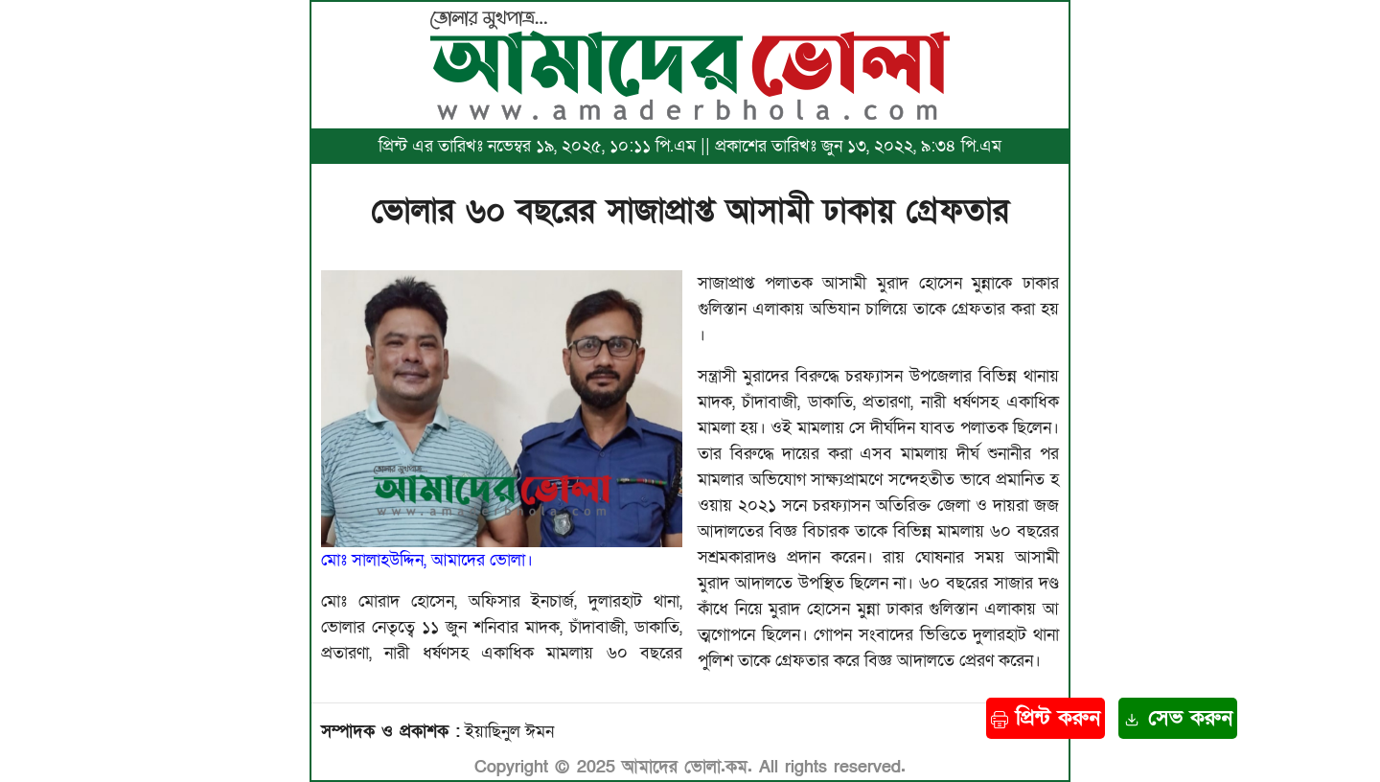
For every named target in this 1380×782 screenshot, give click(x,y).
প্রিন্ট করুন (1045, 718)
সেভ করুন (1177, 718)
